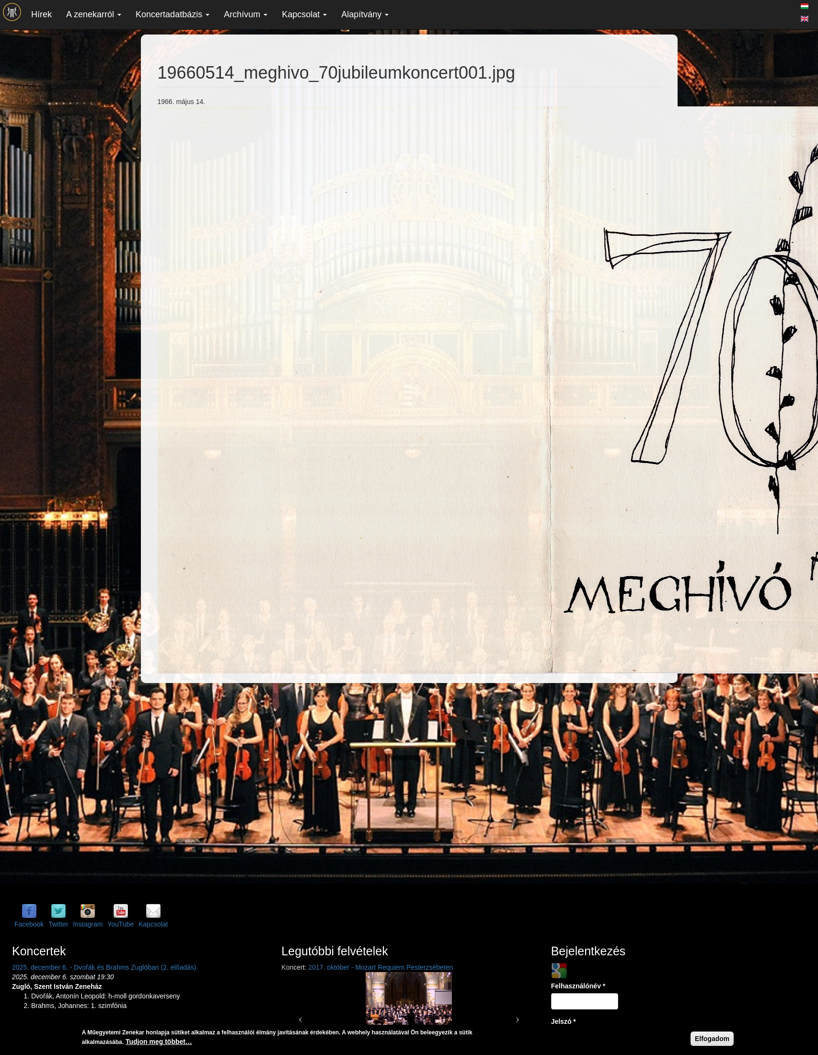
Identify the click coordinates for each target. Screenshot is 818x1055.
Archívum (245, 14)
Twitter (58, 924)
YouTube (120, 924)
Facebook (29, 924)
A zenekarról (93, 14)
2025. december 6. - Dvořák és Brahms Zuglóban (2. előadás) (104, 967)
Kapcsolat (304, 14)
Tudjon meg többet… (159, 1041)
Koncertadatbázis (172, 14)
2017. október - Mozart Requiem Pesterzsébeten (380, 967)
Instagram (88, 924)
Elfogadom (712, 1039)
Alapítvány (365, 14)
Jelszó (563, 1021)
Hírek (41, 14)
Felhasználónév (578, 986)
